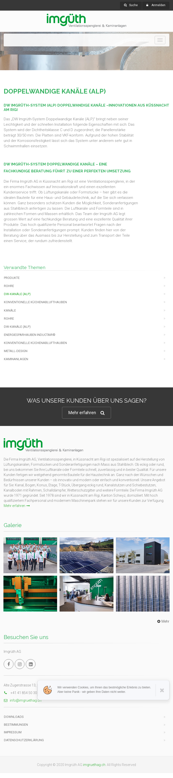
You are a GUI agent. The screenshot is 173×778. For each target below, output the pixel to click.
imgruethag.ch (94, 765)
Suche (131, 5)
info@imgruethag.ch (22, 700)
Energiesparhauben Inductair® (29, 335)
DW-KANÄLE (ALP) (17, 294)
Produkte (12, 278)
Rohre (9, 286)
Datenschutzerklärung (24, 740)
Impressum (13, 732)
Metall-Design (15, 351)
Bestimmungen (16, 724)
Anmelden (158, 5)
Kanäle (10, 310)
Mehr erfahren (86, 413)
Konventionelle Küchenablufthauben (35, 302)
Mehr (162, 621)
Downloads (14, 717)
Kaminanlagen (16, 359)
